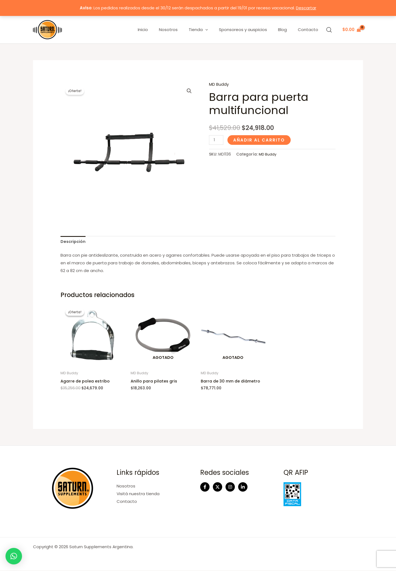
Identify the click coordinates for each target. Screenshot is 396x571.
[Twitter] (217, 487)
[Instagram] (230, 487)
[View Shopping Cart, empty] (351, 30)
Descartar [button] (306, 8)
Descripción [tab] (74, 242)
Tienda (208, 29)
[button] (189, 91)
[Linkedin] (243, 487)
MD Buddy (219, 84)
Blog (286, 29)
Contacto (309, 29)
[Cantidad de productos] (216, 140)
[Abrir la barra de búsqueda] (329, 29)
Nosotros (180, 29)
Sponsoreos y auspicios (250, 29)
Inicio (158, 29)
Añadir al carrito (259, 140)
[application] (215, 29)
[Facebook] (205, 487)
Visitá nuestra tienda (138, 494)
